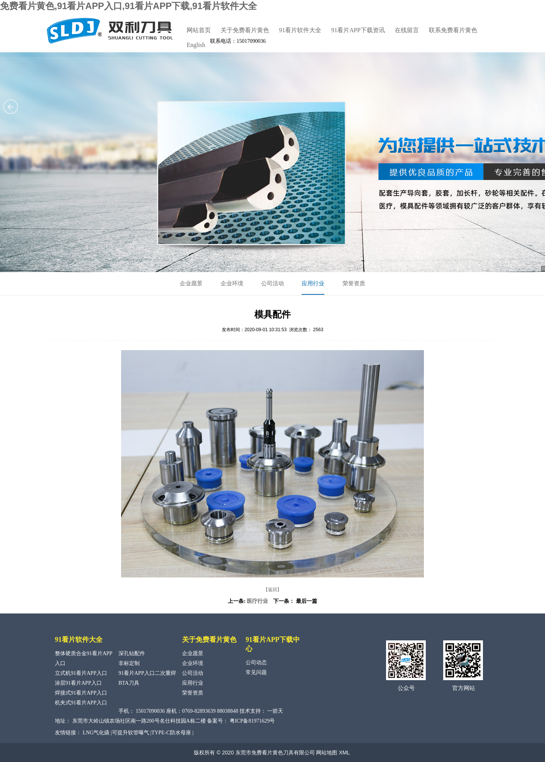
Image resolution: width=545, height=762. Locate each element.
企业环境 (232, 283)
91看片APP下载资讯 (358, 30)
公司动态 (256, 662)
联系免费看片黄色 (453, 30)
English (196, 45)
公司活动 (272, 283)
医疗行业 (257, 601)
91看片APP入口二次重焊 (147, 673)
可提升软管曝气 (130, 732)
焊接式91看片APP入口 (81, 693)
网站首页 (199, 30)
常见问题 (256, 672)
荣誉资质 (354, 283)
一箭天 (275, 711)
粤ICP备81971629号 (252, 721)
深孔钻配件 (131, 653)
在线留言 (407, 30)
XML (344, 752)
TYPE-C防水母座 (171, 732)
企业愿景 (191, 283)
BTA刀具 (128, 683)
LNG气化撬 (96, 732)
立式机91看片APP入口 (81, 673)
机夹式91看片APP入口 (81, 703)
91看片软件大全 (300, 30)
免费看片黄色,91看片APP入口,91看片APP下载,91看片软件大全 (128, 6)
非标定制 (129, 663)
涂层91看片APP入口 (78, 683)
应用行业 (313, 283)
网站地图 (326, 752)
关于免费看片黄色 (245, 30)
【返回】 (272, 589)
